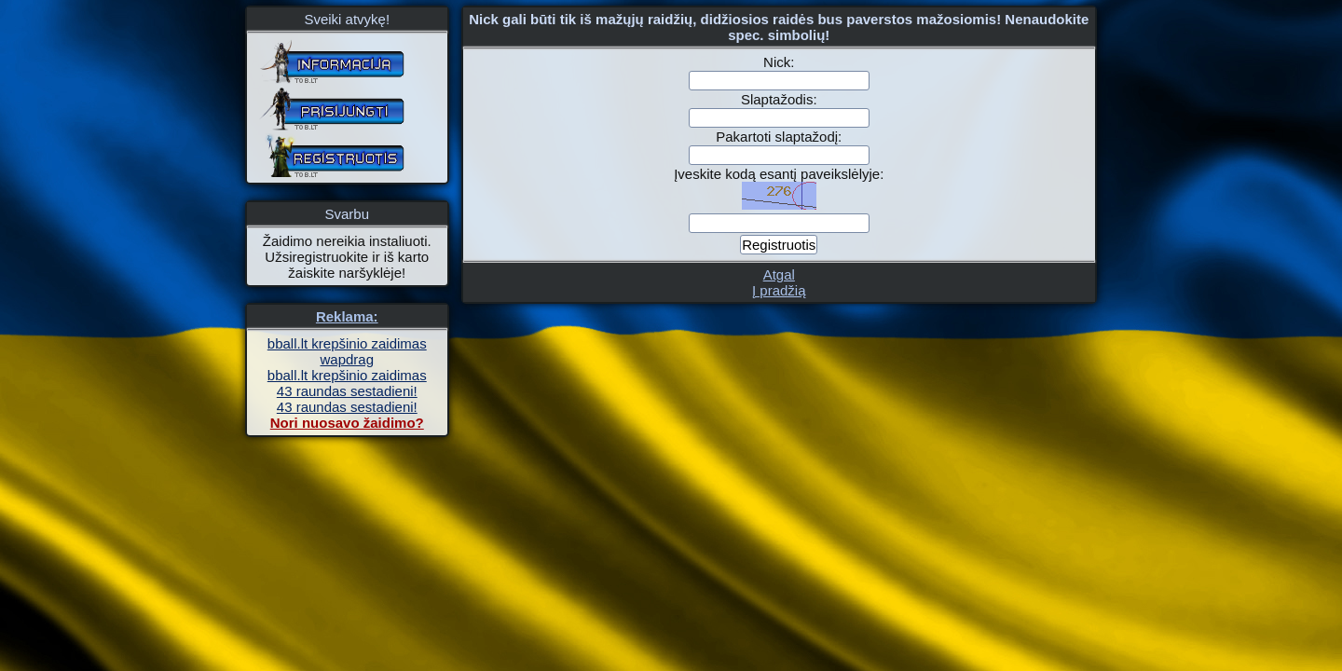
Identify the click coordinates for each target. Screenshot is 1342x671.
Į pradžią (779, 290)
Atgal (779, 274)
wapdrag (347, 359)
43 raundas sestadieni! (347, 391)
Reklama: (347, 316)
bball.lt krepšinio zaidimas (347, 343)
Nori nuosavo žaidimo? (347, 423)
